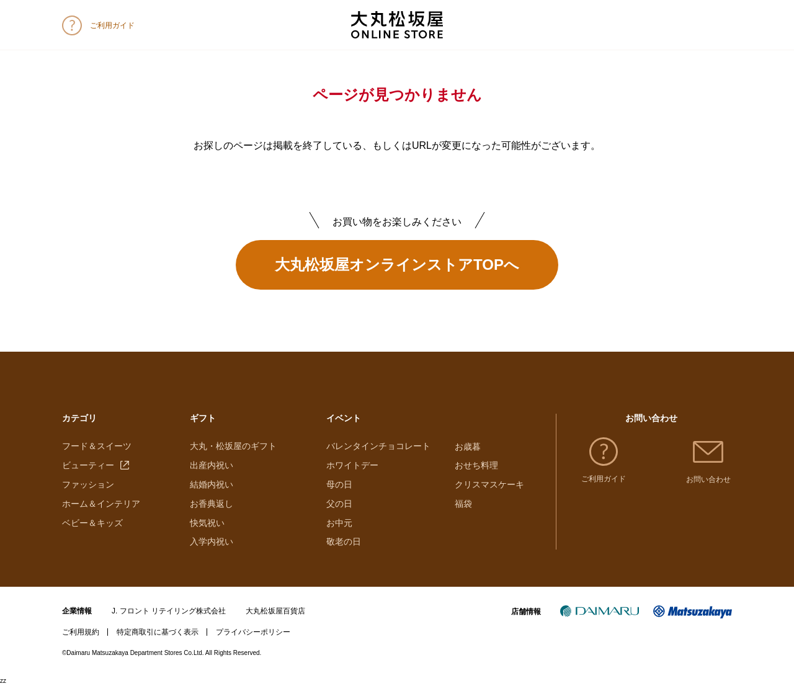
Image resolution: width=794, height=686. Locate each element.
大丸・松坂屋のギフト (233, 447)
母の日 (339, 485)
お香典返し (211, 504)
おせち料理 (476, 466)
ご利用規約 (80, 632)
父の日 (339, 504)
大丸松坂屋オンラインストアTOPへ (397, 264)
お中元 (339, 523)
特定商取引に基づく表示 (157, 632)
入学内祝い (211, 542)
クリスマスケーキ (489, 485)
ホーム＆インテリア (101, 504)
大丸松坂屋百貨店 (275, 611)
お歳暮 (468, 447)
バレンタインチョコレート (378, 447)
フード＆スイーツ (97, 447)
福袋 (463, 504)
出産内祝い (211, 466)
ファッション (88, 485)
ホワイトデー (352, 466)
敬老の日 (343, 542)
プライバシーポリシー (253, 632)
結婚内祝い (211, 485)
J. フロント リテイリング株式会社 (169, 611)
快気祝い (207, 523)
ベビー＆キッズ (92, 523)
